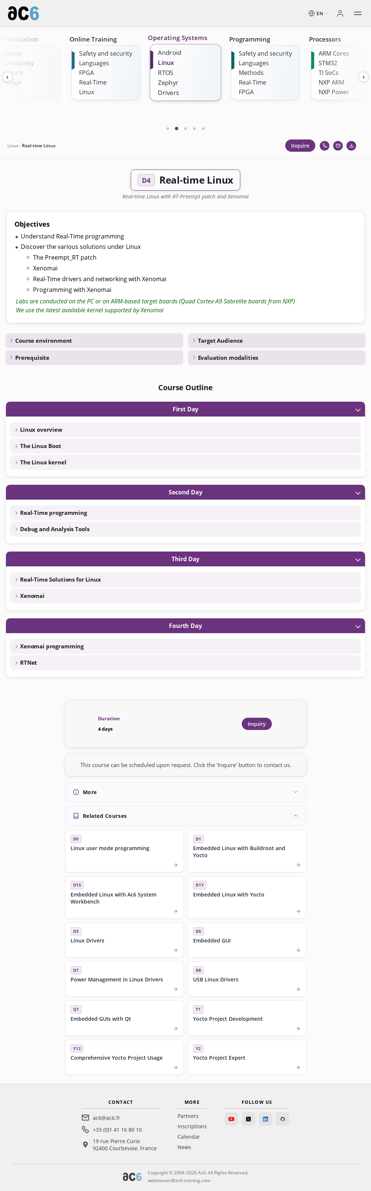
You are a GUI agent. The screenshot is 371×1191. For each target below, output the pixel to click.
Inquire (300, 145)
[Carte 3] (185, 128)
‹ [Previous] (7, 76)
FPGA (86, 73)
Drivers (168, 92)
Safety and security (105, 53)
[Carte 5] (203, 128)
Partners (188, 1115)
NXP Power (334, 92)
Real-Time (93, 82)
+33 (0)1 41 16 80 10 (117, 1129)
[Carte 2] (176, 128)
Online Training (93, 39)
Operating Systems (177, 37)
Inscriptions (192, 1126)
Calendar (189, 1136)
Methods (251, 73)
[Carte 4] (194, 128)
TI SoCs (329, 73)
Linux (86, 92)
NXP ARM (331, 82)
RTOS (165, 72)
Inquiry (257, 723)
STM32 (328, 63)
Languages (94, 63)
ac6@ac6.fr (106, 1117)
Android (169, 52)
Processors (325, 39)
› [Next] (363, 76)
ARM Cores (334, 53)
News (184, 1147)
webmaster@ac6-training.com (179, 1180)
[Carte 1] (167, 128)
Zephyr (168, 82)
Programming (249, 39)
